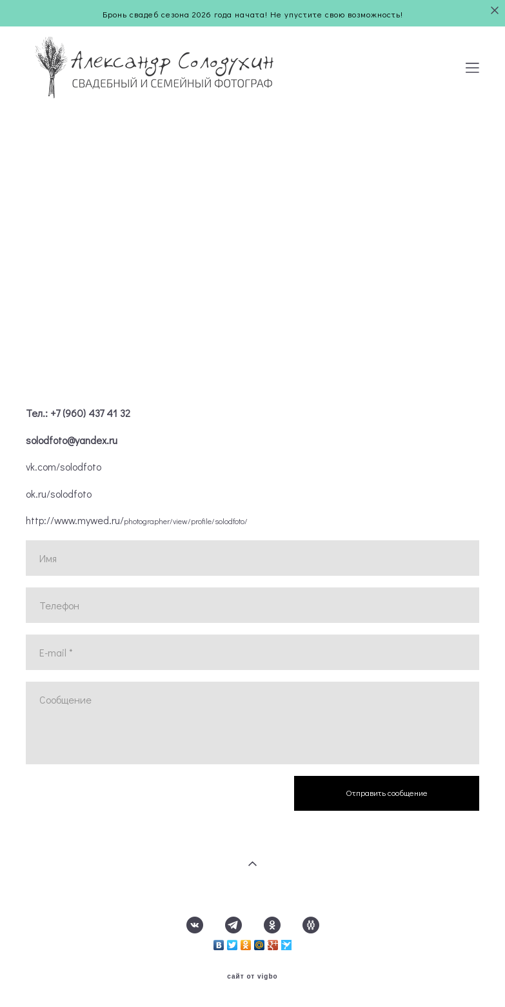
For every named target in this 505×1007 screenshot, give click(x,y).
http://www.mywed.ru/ (137, 520)
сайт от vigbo (252, 976)
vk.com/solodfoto (63, 466)
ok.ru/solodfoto (59, 493)
